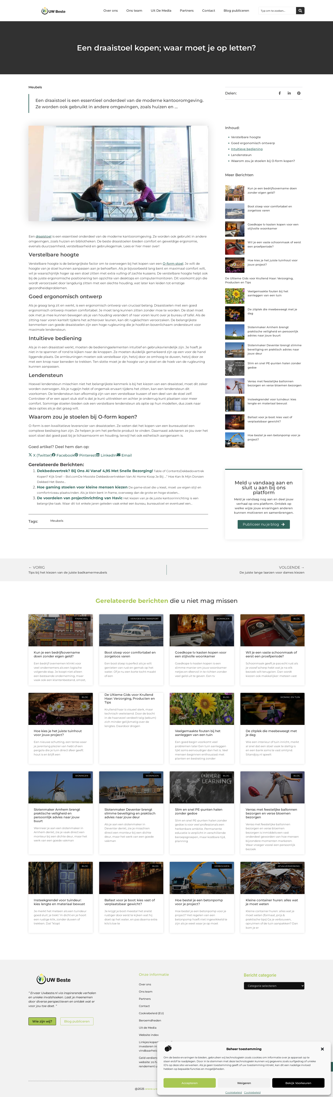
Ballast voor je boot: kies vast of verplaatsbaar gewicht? (129, 902)
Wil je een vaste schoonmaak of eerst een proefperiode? (271, 654)
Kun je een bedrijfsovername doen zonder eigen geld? (57, 654)
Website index (149, 1035)
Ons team (134, 10)
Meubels (35, 87)
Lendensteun (241, 155)
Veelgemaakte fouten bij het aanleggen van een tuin (197, 733)
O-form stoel (173, 264)
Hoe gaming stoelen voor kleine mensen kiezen (82, 487)
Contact (208, 10)
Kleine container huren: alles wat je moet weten (272, 902)
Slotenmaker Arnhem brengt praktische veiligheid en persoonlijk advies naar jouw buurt (273, 331)
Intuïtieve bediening (247, 149)
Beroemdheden (150, 1020)
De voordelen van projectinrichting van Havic (80, 498)
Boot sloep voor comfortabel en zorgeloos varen (130, 654)
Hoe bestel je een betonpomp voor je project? (199, 902)
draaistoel (43, 236)
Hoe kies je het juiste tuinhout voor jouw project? (58, 733)
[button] (322, 1049)
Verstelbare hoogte (246, 137)
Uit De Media (161, 10)
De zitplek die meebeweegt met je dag (271, 733)
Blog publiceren (236, 10)
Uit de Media (148, 1027)
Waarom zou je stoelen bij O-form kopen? (263, 161)
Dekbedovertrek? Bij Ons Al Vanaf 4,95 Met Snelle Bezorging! (95, 471)
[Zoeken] (300, 10)
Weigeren (244, 1083)
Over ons (110, 10)
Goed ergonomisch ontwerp (253, 143)
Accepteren (190, 1083)
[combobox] (277, 10)
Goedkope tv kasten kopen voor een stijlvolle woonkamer (200, 654)
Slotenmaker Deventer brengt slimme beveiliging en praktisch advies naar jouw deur (275, 349)
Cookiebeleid (233, 1092)
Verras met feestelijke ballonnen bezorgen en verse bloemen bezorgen (271, 813)
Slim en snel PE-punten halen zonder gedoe (198, 811)
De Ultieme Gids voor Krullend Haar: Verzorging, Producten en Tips (129, 698)
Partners (187, 10)
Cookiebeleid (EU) (151, 1013)
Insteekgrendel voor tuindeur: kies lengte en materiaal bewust (59, 902)
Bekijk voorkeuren (298, 1083)
